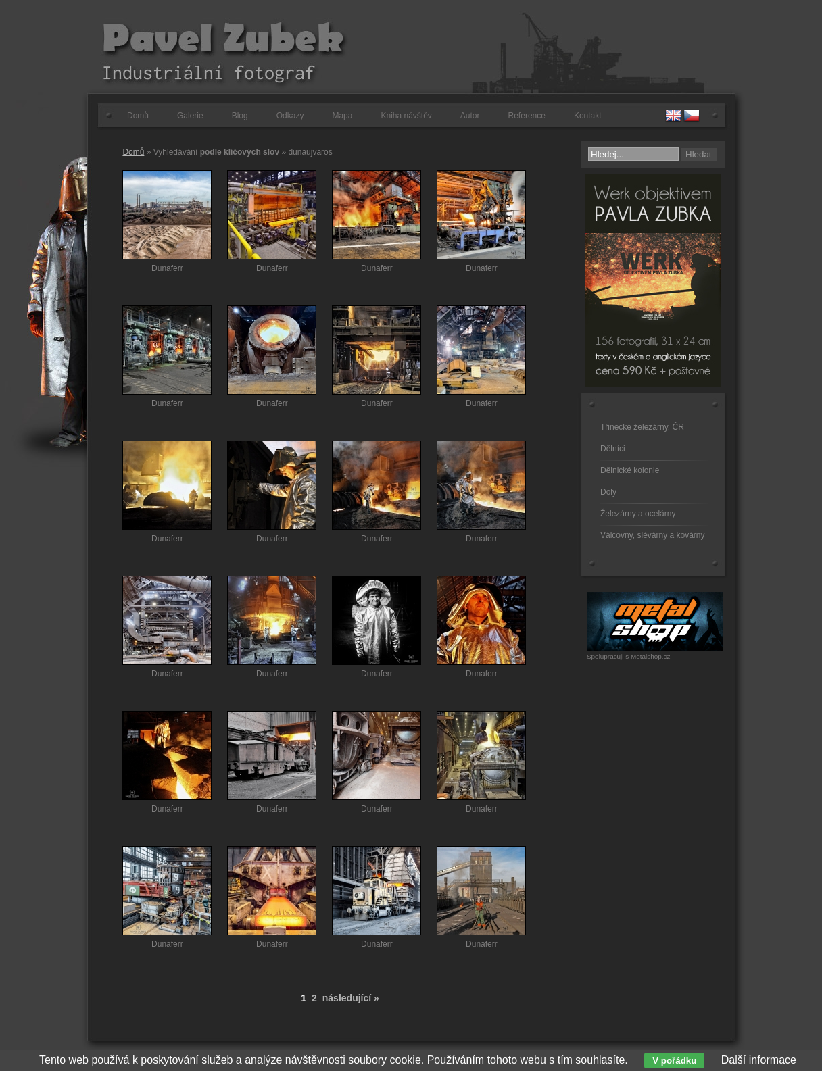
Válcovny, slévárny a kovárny (652, 535)
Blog (240, 115)
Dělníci (612, 448)
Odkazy (290, 115)
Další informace (758, 1060)
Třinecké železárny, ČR (642, 427)
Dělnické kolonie (629, 470)
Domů (138, 115)
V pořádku (674, 1060)
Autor (470, 115)
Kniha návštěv (406, 115)
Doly (608, 492)
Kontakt (588, 115)
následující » (350, 998)
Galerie (190, 115)
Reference (527, 115)
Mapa (342, 115)
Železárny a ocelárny (637, 513)
